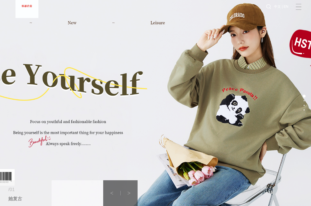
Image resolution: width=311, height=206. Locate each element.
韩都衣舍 (26, 11)
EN (285, 11)
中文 (277, 11)
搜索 (268, 11)
